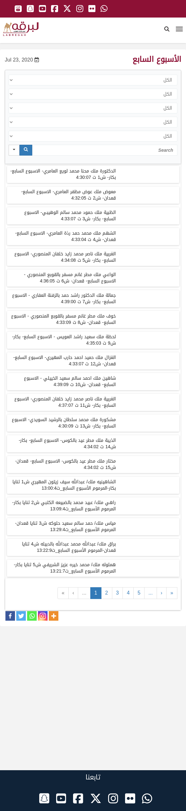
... (84, 593)
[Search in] (14, 150)
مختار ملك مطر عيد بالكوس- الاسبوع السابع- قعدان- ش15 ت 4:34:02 (65, 464)
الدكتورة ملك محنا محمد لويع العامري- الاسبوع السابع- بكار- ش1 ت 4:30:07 (62, 174)
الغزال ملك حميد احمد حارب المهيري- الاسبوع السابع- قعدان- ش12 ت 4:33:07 (64, 360)
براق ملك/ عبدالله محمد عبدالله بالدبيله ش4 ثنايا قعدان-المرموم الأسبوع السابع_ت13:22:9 (69, 547)
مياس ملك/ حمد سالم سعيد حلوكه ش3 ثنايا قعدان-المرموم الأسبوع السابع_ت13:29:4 (65, 526)
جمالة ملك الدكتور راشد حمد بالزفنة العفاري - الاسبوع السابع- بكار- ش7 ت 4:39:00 (64, 298)
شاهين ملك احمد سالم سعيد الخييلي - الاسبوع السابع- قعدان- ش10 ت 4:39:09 (70, 381)
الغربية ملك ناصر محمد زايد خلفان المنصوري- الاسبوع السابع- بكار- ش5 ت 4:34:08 (65, 257)
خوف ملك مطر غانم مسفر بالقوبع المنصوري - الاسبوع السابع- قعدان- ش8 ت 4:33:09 (63, 319)
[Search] (25, 150)
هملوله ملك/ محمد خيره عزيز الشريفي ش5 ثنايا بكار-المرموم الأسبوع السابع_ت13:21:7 (64, 567)
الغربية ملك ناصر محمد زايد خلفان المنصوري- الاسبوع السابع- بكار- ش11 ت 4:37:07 (65, 402)
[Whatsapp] (32, 616)
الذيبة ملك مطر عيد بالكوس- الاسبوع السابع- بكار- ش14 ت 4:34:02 (67, 443)
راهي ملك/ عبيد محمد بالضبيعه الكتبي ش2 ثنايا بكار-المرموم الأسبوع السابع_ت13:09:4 (63, 505)
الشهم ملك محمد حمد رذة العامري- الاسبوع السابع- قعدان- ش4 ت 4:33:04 (65, 236)
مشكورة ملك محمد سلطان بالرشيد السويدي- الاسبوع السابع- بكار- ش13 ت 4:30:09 (64, 422)
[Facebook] (10, 616)
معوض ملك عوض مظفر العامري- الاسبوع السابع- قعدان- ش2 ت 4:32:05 (68, 194)
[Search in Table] (104, 150)
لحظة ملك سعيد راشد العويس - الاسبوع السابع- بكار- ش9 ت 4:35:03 (64, 339)
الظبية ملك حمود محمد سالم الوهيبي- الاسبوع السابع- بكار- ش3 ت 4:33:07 (70, 215)
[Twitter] (21, 616)
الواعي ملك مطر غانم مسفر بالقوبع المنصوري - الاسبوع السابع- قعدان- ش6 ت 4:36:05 (70, 277)
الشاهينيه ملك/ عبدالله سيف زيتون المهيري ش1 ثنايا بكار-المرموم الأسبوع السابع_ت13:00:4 (64, 485)
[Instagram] (43, 616)
